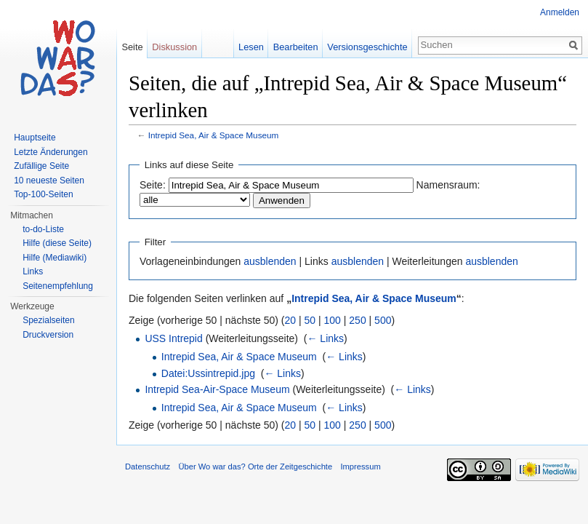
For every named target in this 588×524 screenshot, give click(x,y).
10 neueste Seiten (49, 180)
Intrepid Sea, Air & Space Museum (213, 135)
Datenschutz (147, 466)
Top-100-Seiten (43, 194)
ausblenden (269, 261)
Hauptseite (34, 137)
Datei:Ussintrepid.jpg (208, 373)
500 (382, 320)
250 (357, 320)
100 (332, 320)
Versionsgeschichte (367, 46)
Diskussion (174, 46)
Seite (131, 46)
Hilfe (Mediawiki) (54, 258)
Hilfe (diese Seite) (57, 243)
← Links (325, 338)
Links (33, 271)
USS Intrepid (173, 338)
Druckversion (48, 335)
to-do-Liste (43, 229)
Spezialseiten (48, 320)
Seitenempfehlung (58, 286)
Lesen (251, 46)
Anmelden (559, 12)
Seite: (153, 185)
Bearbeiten (295, 46)
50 (310, 320)
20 (291, 320)
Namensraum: (448, 185)
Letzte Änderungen (50, 152)
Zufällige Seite (41, 166)
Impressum (360, 466)
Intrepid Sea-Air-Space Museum (217, 389)
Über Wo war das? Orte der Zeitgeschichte (255, 466)
